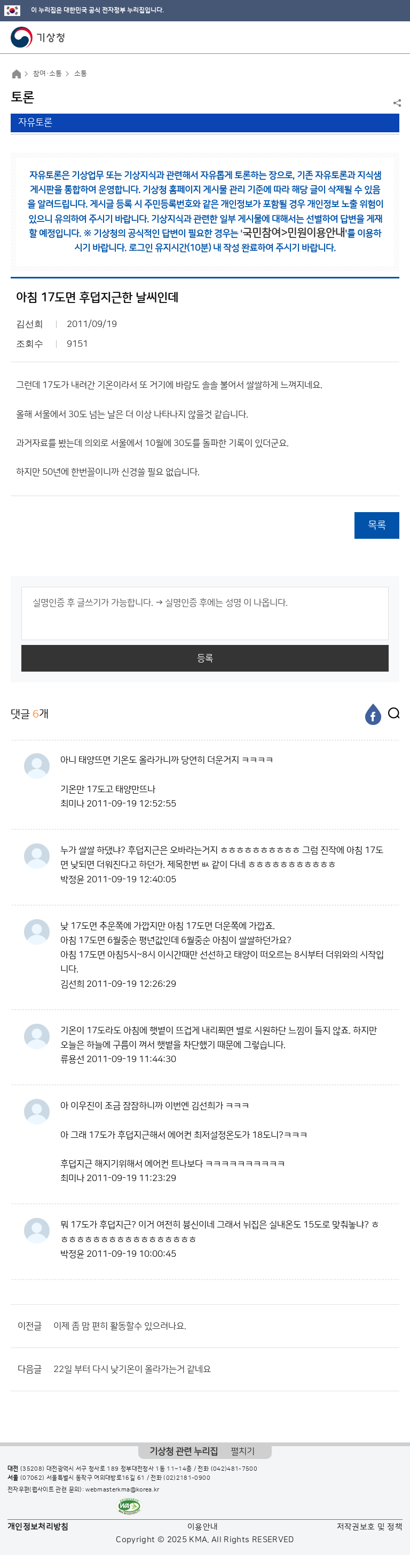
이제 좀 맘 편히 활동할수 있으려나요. (119, 1326)
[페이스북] (373, 714)
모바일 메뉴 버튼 (392, 37)
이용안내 (202, 1527)
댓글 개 (30, 714)
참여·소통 (47, 73)
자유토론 (35, 122)
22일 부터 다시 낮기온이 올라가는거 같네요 (132, 1369)
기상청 (38, 37)
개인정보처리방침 (38, 1527)
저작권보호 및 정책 (370, 1527)
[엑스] (391, 714)
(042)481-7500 (234, 1469)
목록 (377, 525)
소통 (80, 73)
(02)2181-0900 (186, 1478)
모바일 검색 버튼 (375, 37)
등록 (205, 658)
